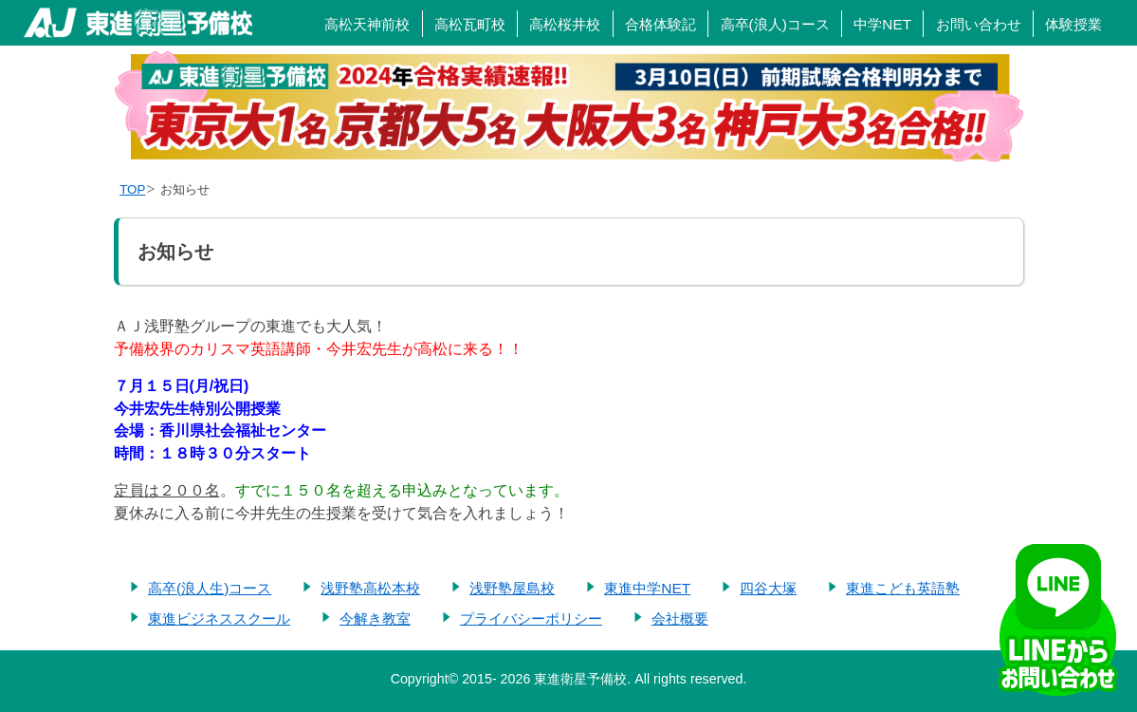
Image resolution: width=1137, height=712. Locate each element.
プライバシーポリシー (531, 618)
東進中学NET (647, 588)
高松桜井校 (564, 24)
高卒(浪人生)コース (209, 588)
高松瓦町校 (469, 24)
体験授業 (1073, 24)
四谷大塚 (768, 588)
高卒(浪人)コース (775, 24)
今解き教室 (375, 618)
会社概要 (679, 618)
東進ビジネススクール (219, 618)
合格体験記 (660, 24)
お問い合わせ (978, 24)
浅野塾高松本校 (370, 588)
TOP (132, 189)
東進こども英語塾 (903, 588)
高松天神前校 (367, 24)
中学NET (882, 24)
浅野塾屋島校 (512, 588)
